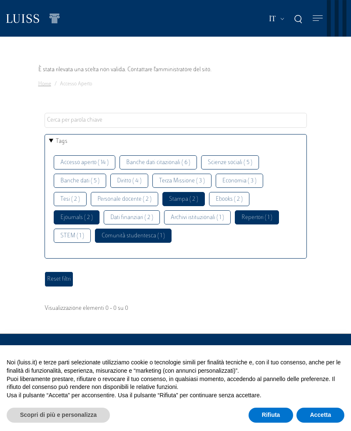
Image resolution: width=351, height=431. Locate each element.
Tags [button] (61, 141)
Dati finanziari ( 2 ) (131, 217)
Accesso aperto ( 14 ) (84, 162)
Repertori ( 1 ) (256, 217)
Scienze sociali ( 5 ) (230, 162)
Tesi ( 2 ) (70, 199)
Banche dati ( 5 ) (80, 181)
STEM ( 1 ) (72, 236)
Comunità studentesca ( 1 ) (133, 236)
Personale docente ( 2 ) (124, 199)
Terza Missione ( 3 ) (182, 181)
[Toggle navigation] (318, 18)
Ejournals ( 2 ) (76, 217)
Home (44, 84)
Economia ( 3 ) (239, 181)
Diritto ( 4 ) (129, 181)
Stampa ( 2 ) (183, 199)
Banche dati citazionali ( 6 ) (158, 162)
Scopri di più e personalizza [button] (58, 414)
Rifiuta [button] (271, 414)
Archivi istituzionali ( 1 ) (197, 217)
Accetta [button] (320, 414)
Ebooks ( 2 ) (229, 199)
